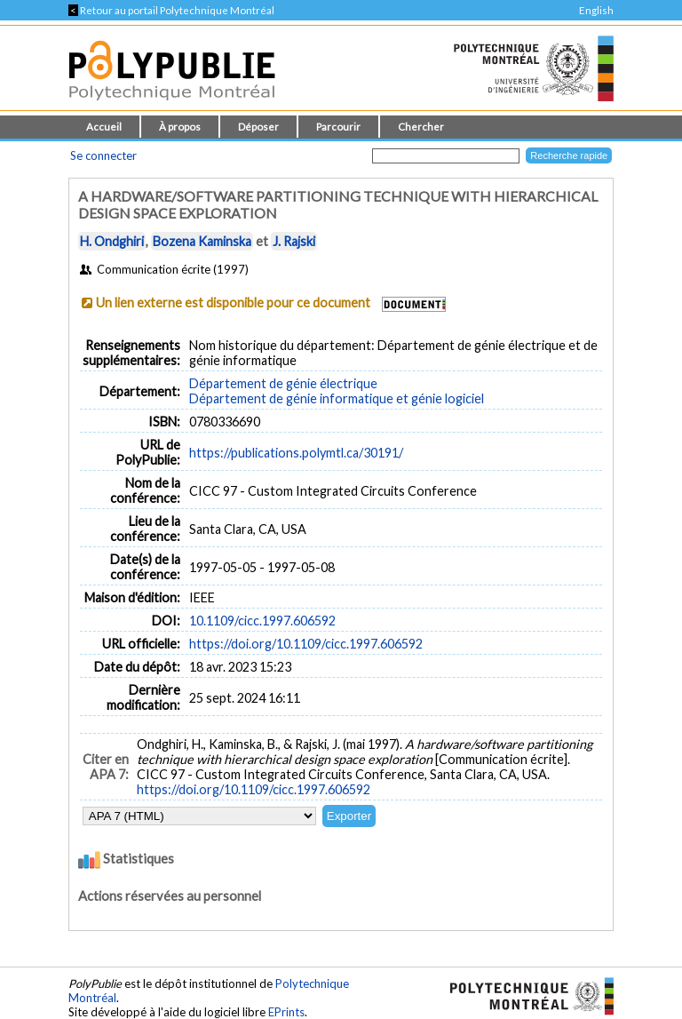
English (596, 10)
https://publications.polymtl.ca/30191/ (296, 452)
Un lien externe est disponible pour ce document (233, 302)
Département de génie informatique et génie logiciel (336, 398)
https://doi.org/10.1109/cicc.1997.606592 (306, 643)
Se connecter (103, 155)
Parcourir (338, 126)
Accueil (104, 126)
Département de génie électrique (283, 383)
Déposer (258, 126)
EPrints (286, 1012)
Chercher (421, 126)
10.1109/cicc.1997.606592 (262, 620)
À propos (180, 126)
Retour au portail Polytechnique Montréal (171, 10)
